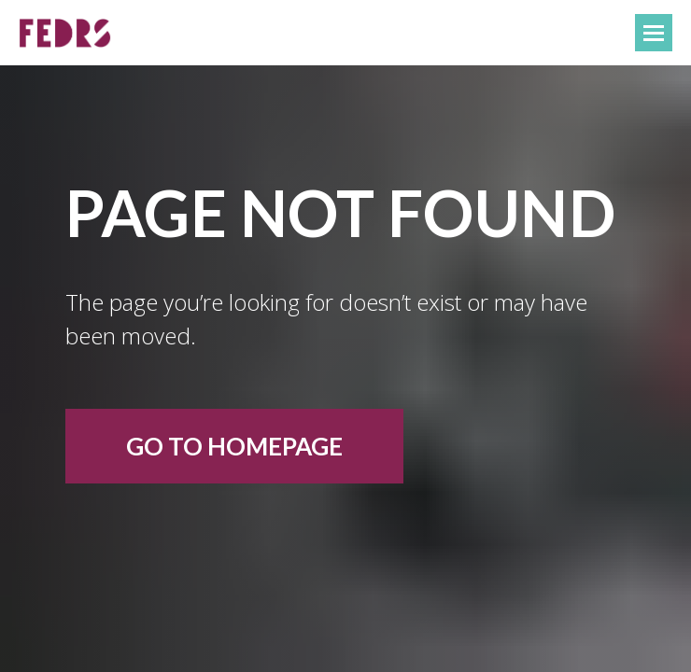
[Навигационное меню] (653, 32)
